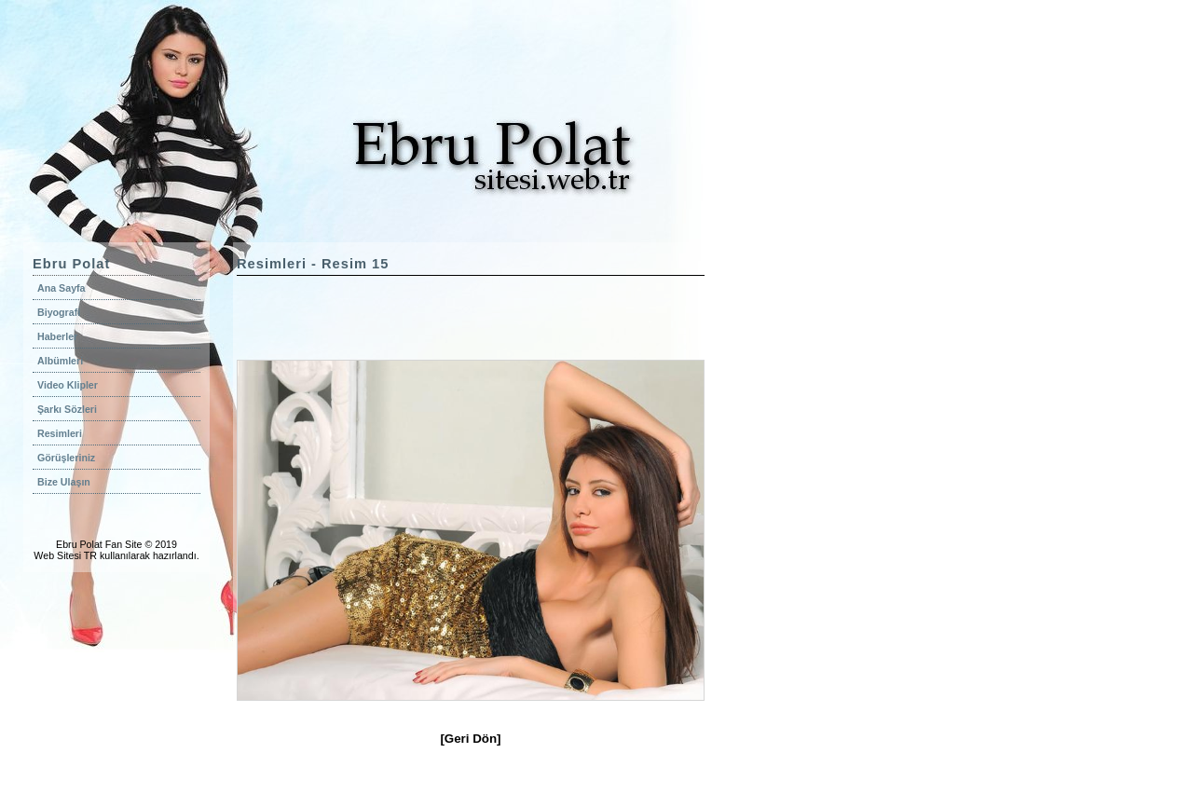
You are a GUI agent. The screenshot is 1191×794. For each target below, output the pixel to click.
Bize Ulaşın (63, 481)
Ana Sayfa (61, 288)
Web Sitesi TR (65, 555)
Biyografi (58, 312)
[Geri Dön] (470, 739)
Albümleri (60, 360)
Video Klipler (67, 384)
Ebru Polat (79, 544)
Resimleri (59, 433)
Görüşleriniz (66, 457)
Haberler (57, 336)
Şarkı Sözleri (67, 409)
